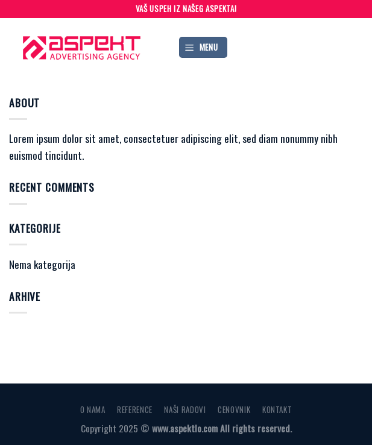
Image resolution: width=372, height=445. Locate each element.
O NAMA (91, 409)
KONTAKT (278, 409)
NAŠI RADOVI (185, 409)
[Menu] (203, 47)
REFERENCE (134, 409)
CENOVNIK (235, 409)
